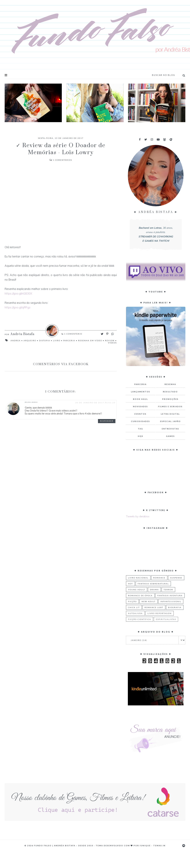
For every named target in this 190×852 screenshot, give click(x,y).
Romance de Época (140, 595)
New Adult (148, 601)
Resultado (170, 392)
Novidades (140, 406)
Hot (130, 584)
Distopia (44, 340)
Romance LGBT (154, 607)
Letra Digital (170, 414)
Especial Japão (170, 421)
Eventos (140, 414)
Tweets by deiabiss (137, 516)
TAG (140, 429)
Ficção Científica (139, 619)
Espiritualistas (166, 619)
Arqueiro (30, 340)
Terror (168, 589)
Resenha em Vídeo (90, 340)
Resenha (170, 384)
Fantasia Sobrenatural (153, 584)
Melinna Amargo (31, 402)
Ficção (132, 601)
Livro (56, 340)
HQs (140, 436)
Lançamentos (140, 392)
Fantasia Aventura (170, 595)
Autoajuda (135, 613)
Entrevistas (170, 429)
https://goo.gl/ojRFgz (17, 307)
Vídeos (112, 343)
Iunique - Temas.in (153, 845)
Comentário (72, 334)
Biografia (174, 607)
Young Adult (136, 589)
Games (170, 436)
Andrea (16, 340)
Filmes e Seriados (170, 406)
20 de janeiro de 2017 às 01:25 (95, 402)
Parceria (69, 340)
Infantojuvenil (170, 601)
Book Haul (140, 399)
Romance (159, 578)
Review (109, 340)
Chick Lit (134, 607)
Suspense (176, 578)
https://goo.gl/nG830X (18, 293)
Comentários (60, 160)
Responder (106, 421)
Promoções (170, 399)
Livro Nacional (138, 578)
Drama (154, 589)
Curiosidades (140, 421)
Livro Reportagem (160, 613)
